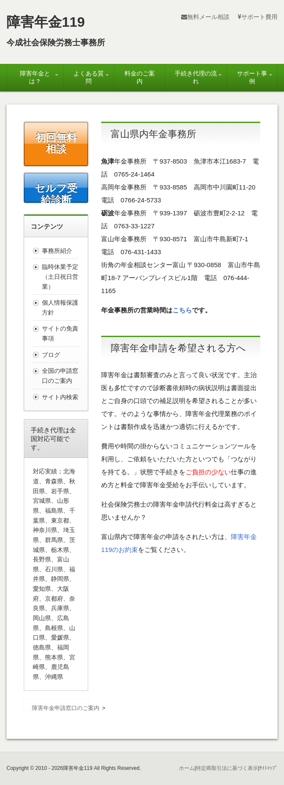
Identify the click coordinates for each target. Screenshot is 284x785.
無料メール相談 (205, 16)
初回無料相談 (56, 143)
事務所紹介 (57, 250)
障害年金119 (45, 22)
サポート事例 (252, 77)
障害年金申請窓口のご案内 (65, 708)
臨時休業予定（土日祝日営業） (60, 276)
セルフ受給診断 (56, 192)
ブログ (51, 354)
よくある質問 (88, 77)
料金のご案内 (139, 77)
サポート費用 (258, 16)
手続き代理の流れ (196, 77)
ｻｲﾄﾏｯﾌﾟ (268, 768)
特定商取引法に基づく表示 (227, 768)
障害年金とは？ (35, 77)
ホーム (187, 768)
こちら (182, 310)
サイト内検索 (60, 397)
